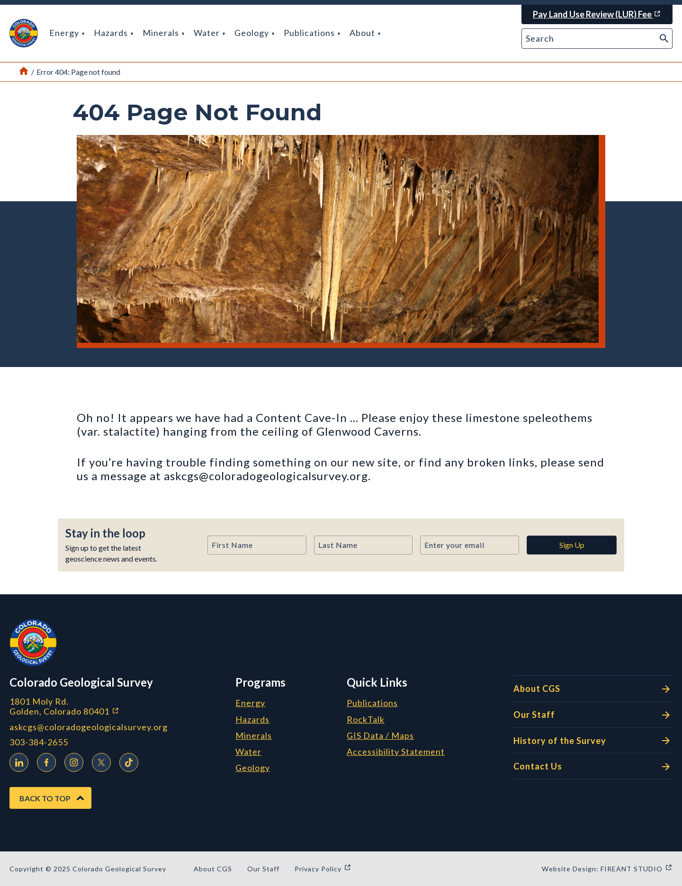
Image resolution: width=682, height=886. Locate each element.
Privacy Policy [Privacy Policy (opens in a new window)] (323, 869)
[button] (23, 33)
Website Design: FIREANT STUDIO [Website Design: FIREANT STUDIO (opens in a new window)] (607, 869)
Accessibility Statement (396, 752)
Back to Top (45, 798)
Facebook (44, 760)
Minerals (163, 32)
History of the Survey (593, 740)
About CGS (593, 689)
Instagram (71, 760)
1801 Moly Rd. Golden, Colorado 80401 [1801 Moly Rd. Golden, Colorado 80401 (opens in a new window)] (114, 706)
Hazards (113, 32)
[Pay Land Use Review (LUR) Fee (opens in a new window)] (597, 14)
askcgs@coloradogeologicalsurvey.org (88, 727)
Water (209, 32)
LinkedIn (16, 760)
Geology (254, 32)
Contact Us (593, 766)
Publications (312, 32)
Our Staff (593, 715)
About (365, 32)
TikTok (126, 760)
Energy (66, 32)
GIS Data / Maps (380, 736)
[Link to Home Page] (23, 72)
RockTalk (366, 720)
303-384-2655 (38, 742)
